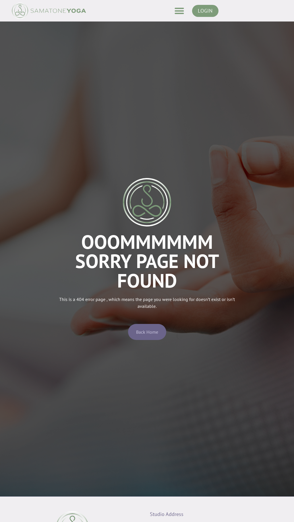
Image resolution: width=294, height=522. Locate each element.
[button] (179, 10)
